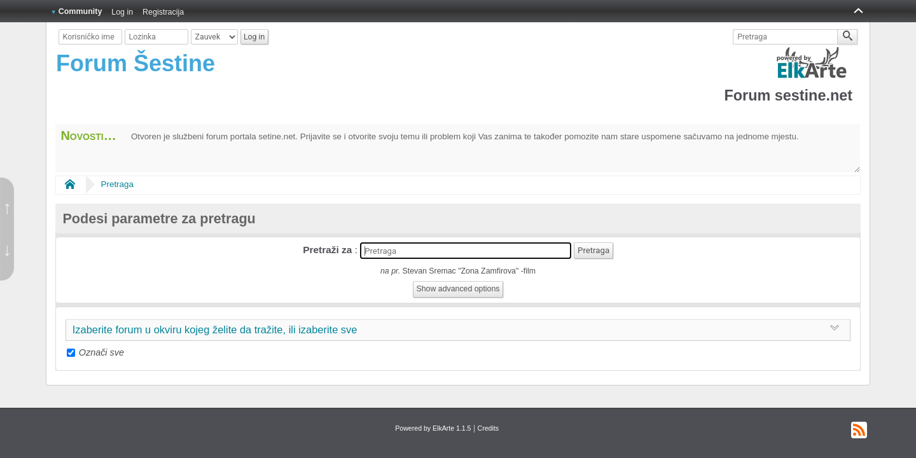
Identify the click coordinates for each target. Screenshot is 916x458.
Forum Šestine (135, 63)
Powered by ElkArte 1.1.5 (433, 428)
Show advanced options (458, 288)
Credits (488, 428)
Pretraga (117, 184)
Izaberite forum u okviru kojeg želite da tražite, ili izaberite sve (215, 329)
